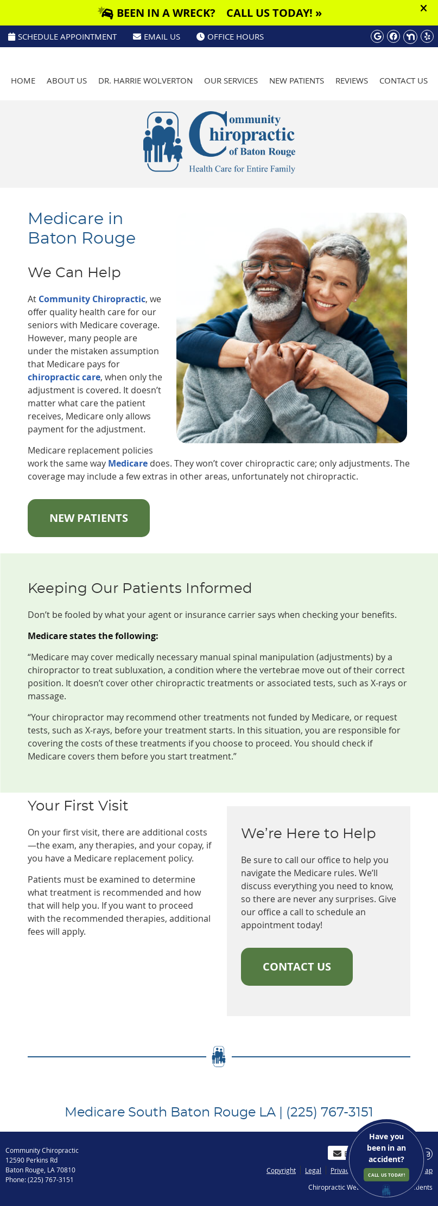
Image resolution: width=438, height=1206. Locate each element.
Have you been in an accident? (386, 1156)
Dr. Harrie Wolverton (145, 80)
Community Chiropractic (92, 299)
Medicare (128, 463)
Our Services (231, 80)
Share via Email (427, 1154)
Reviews (351, 80)
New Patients (296, 80)
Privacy (341, 1170)
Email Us (156, 36)
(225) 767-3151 (398, 51)
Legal (313, 1170)
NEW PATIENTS (88, 518)
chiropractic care (64, 377)
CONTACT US (297, 966)
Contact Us (403, 80)
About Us (67, 80)
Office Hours (230, 36)
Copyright (281, 1170)
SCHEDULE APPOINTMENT (62, 36)
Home (23, 80)
